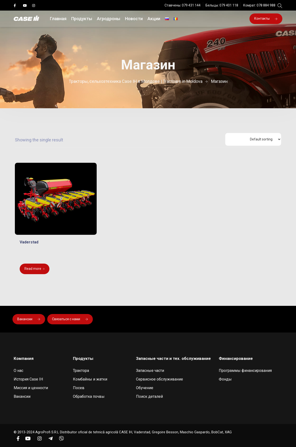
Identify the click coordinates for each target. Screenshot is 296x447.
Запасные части (150, 370)
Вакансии (28, 319)
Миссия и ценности (31, 388)
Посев (78, 388)
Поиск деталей (149, 396)
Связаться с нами (70, 319)
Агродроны (108, 18)
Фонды (225, 379)
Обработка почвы (89, 396)
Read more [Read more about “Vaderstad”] (32, 269)
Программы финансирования (245, 370)
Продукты (81, 18)
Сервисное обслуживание (159, 379)
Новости (134, 18)
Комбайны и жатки (90, 379)
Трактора (81, 370)
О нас (18, 370)
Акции (154, 18)
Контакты (266, 18)
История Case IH (28, 379)
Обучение (144, 388)
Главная (58, 18)
